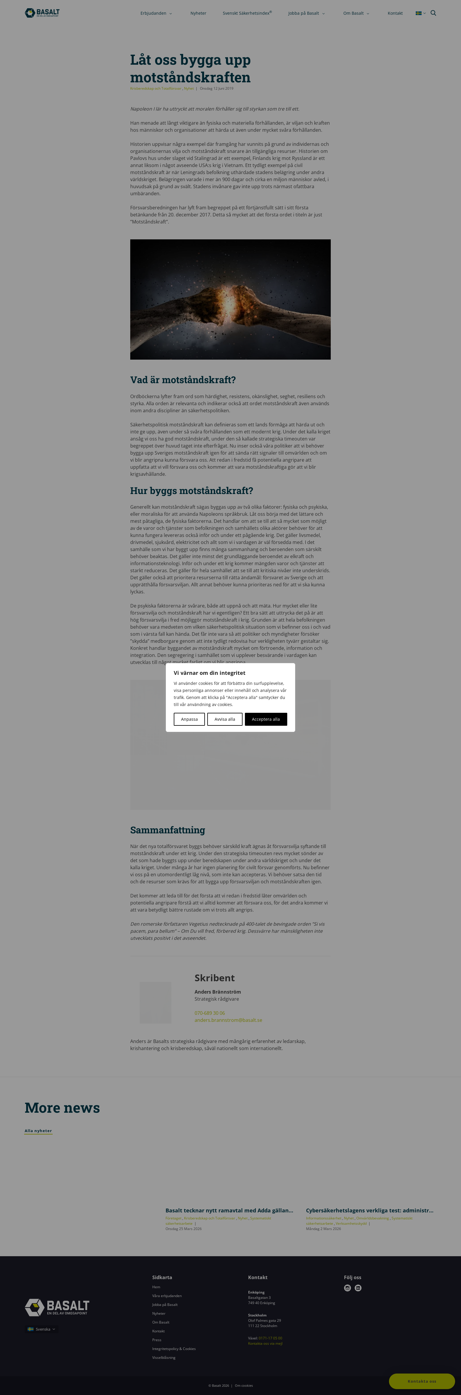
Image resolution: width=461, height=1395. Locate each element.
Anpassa (189, 719)
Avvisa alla (225, 719)
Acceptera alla (266, 719)
